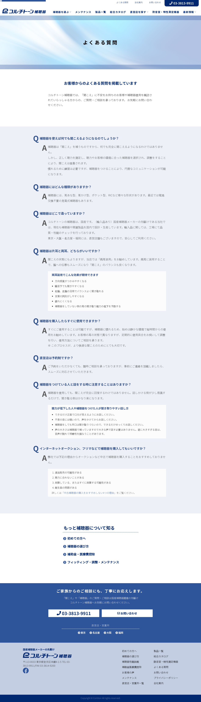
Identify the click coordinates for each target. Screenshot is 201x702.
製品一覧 (100, 12)
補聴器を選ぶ (62, 12)
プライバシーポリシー (166, 678)
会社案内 (137, 2)
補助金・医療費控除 (81, 554)
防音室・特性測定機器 (165, 12)
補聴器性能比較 (130, 661)
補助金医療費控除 (132, 667)
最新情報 (189, 12)
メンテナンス (83, 12)
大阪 (107, 632)
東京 (82, 632)
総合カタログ (118, 12)
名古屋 (95, 632)
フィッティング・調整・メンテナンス (93, 562)
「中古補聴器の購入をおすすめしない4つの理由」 (89, 493)
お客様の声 (128, 672)
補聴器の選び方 (78, 546)
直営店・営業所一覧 (133, 683)
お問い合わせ (153, 2)
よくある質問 (120, 2)
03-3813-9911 (181, 3)
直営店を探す (139, 12)
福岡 (119, 632)
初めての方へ (76, 538)
